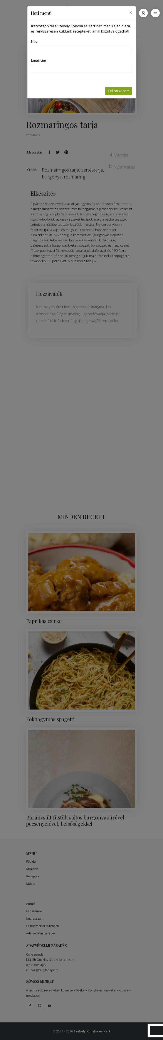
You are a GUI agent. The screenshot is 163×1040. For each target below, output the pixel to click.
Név (34, 41)
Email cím (38, 60)
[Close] (131, 12)
